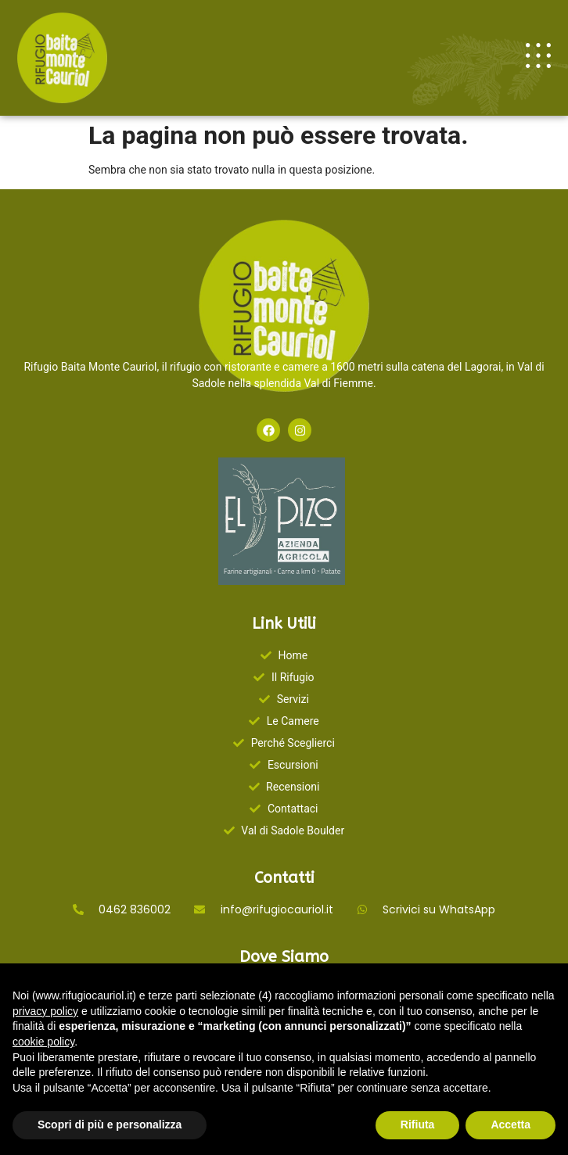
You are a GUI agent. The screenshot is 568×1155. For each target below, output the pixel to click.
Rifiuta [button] (418, 1124)
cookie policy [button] (43, 1041)
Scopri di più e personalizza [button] (110, 1124)
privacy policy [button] (45, 1011)
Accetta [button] (510, 1124)
